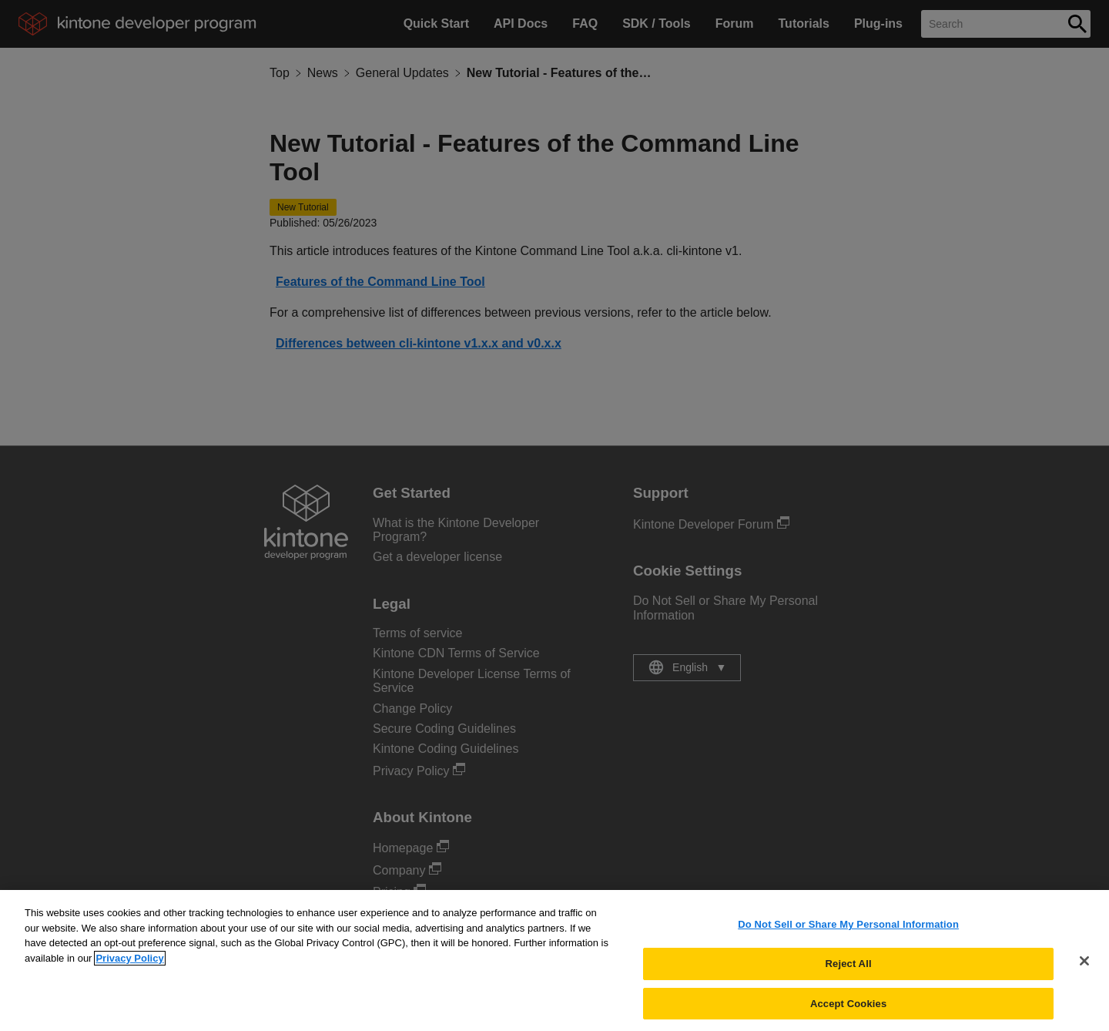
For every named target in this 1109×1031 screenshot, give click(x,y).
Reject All (849, 970)
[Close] (1084, 967)
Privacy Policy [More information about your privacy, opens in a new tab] (129, 964)
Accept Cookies (848, 1009)
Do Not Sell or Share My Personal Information (848, 930)
